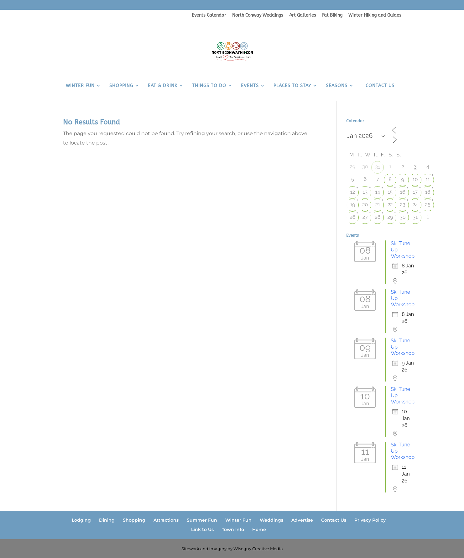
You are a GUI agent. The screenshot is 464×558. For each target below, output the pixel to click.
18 (427, 192)
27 (365, 217)
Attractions (166, 520)
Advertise (302, 520)
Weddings (271, 520)
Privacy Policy (370, 520)
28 (377, 217)
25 (427, 205)
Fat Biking (332, 15)
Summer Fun (202, 520)
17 (415, 192)
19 (352, 205)
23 (402, 205)
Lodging (81, 520)
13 (365, 192)
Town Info (233, 529)
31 (377, 167)
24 (415, 205)
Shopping (134, 520)
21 (377, 205)
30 (402, 217)
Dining (107, 520)
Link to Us (202, 529)
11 (427, 179)
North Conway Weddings (257, 15)
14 (377, 192)
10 (415, 179)
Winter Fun (238, 520)
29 (390, 217)
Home (259, 529)
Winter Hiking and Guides (374, 15)
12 (352, 192)
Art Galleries (302, 15)
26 (352, 217)
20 (365, 205)
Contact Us (333, 520)
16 (402, 192)
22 (390, 205)
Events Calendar (209, 15)
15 (390, 192)
